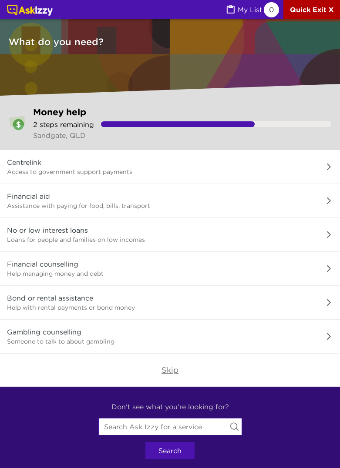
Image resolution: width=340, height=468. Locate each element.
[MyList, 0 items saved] (252, 9)
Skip (170, 370)
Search (170, 450)
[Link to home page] (29, 10)
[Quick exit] (311, 9)
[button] (170, 167)
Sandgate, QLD (59, 135)
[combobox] (170, 426)
